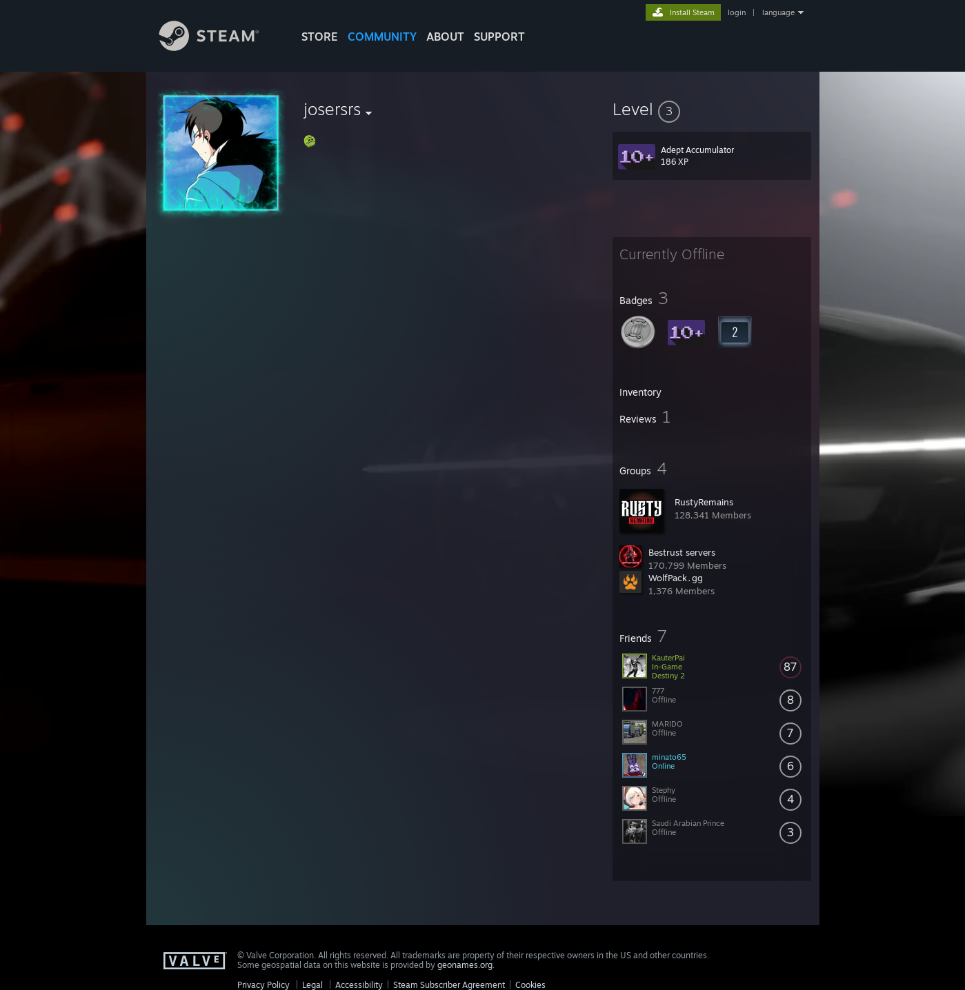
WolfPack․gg (675, 577)
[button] (712, 109)
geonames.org (465, 965)
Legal (312, 985)
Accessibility (359, 985)
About (445, 36)
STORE (319, 36)
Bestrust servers (681, 552)
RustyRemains (704, 501)
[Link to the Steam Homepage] (219, 47)
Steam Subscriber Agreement (449, 985)
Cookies (530, 985)
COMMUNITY (382, 36)
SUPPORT (499, 36)
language (778, 12)
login (737, 12)
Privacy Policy (263, 985)
